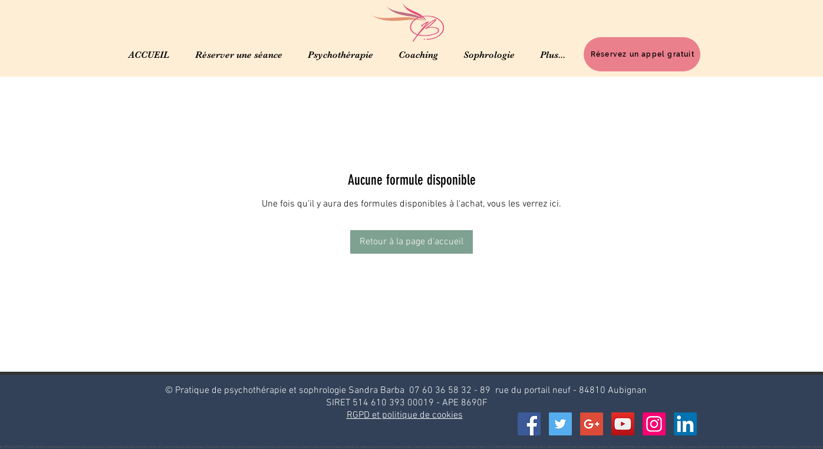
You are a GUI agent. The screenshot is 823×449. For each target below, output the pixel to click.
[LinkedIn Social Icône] (685, 423)
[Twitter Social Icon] (560, 423)
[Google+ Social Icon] (591, 423)
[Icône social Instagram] (654, 423)
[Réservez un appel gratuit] (642, 54)
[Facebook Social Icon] (529, 423)
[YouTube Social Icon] (622, 423)
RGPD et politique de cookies (405, 415)
